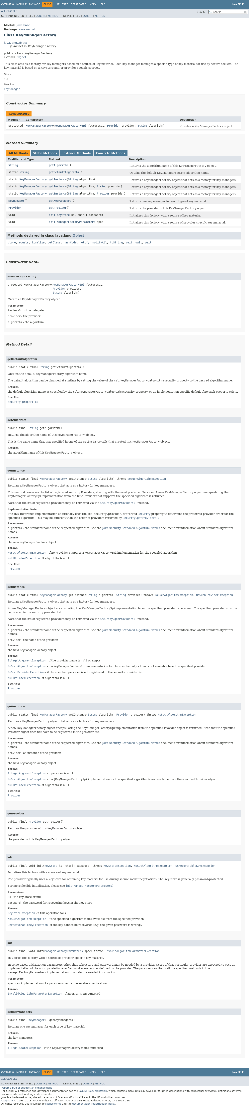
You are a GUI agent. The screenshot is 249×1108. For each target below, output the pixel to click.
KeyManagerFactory (39, 125)
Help (102, 4)
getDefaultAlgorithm (64, 172)
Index (92, 4)
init (52, 214)
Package (34, 4)
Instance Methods (76, 153)
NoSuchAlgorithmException (146, 478)
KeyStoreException (117, 865)
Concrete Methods (110, 153)
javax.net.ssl (26, 29)
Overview (7, 4)
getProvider (57, 207)
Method (53, 16)
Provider (113, 125)
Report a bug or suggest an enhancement (26, 1087)
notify (84, 242)
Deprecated (78, 4)
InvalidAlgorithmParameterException (132, 951)
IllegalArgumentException (27, 660)
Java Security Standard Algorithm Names (131, 528)
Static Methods (45, 153)
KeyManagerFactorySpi (70, 125)
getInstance (57, 179)
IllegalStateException (24, 1047)
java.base (23, 25)
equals (24, 242)
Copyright (7, 1100)
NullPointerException (24, 558)
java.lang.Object (15, 42)
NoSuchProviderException (214, 595)
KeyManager (16, 200)
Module (21, 4)
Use (57, 4)
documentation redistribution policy (93, 1103)
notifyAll (99, 242)
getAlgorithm (58, 165)
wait (129, 242)
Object (21, 57)
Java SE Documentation (93, 1091)
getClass (54, 242)
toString (116, 242)
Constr (40, 16)
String (142, 125)
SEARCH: (202, 12)
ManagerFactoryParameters (76, 221)
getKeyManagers (60, 200)
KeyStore (63, 214)
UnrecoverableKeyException (195, 865)
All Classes (9, 11)
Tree (65, 4)
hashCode (70, 242)
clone (12, 242)
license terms (53, 1103)
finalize (38, 242)
